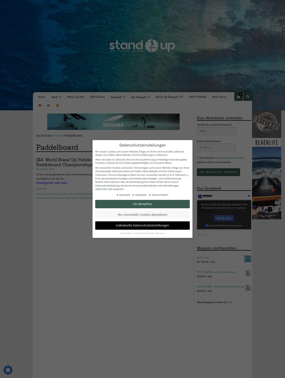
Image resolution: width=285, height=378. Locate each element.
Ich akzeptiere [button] (142, 204)
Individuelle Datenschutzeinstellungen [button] (142, 225)
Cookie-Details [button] (126, 233)
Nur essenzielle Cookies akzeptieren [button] (142, 215)
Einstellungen (171, 185)
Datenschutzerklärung (107, 185)
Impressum (160, 233)
